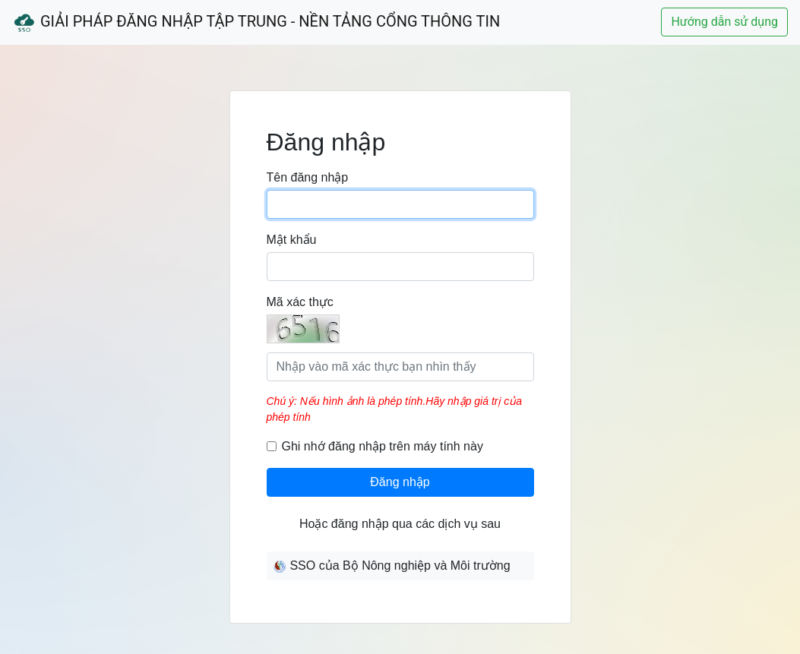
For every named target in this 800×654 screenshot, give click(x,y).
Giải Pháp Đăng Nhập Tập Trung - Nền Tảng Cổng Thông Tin (256, 23)
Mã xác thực (300, 301)
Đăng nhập (399, 481)
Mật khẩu (292, 239)
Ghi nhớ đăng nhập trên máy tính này (382, 446)
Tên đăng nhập (308, 177)
